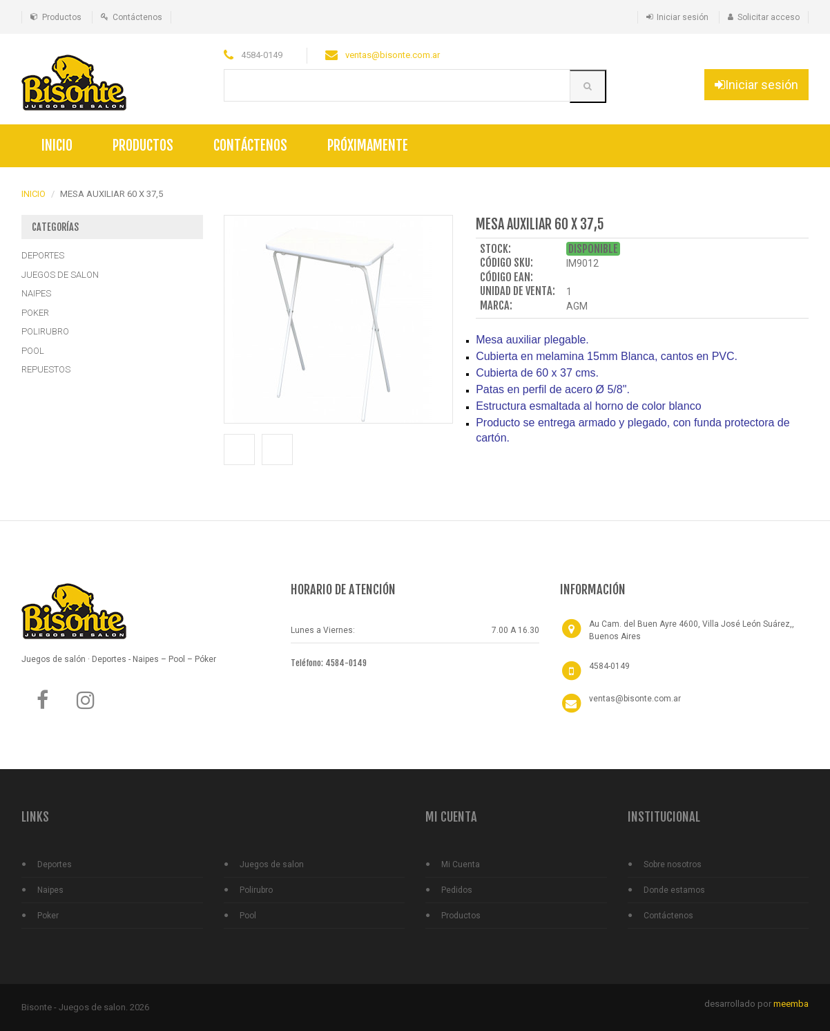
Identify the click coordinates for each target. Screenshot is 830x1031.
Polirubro (256, 890)
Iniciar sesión (682, 17)
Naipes (50, 890)
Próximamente (367, 145)
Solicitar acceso (768, 17)
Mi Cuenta (460, 864)
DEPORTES (42, 255)
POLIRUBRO (45, 331)
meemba (791, 1004)
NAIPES (36, 293)
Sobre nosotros (673, 864)
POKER (35, 313)
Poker (48, 915)
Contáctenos (137, 17)
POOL (32, 351)
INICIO (33, 194)
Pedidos (456, 890)
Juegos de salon (272, 864)
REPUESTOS (45, 369)
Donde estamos (674, 890)
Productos (61, 17)
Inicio (57, 145)
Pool (248, 915)
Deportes (54, 864)
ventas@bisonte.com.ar (392, 55)
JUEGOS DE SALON (60, 274)
